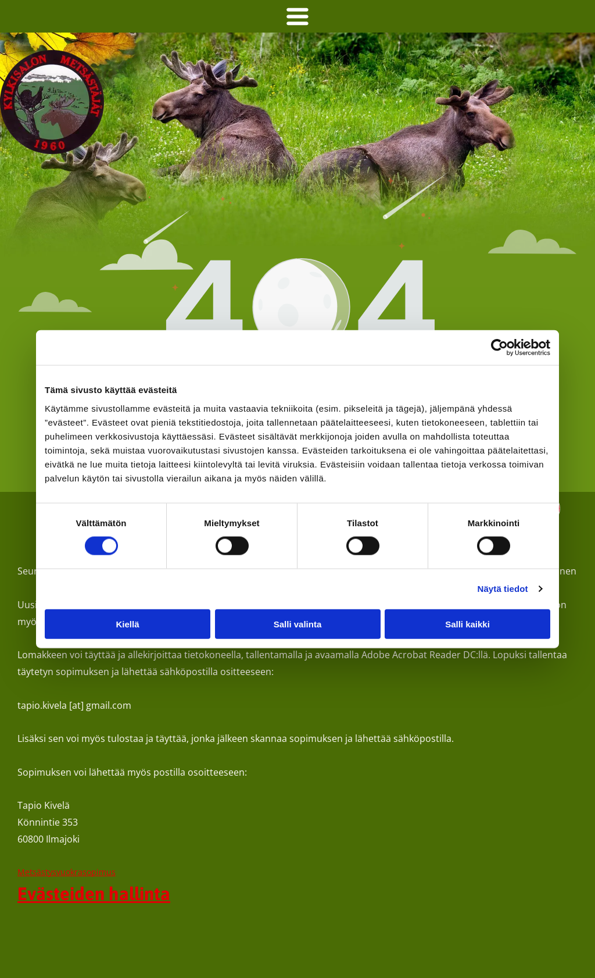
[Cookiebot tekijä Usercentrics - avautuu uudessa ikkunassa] (499, 347)
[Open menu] (297, 16)
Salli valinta (298, 624)
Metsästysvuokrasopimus (66, 871)
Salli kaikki (467, 624)
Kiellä (127, 624)
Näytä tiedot (503, 589)
